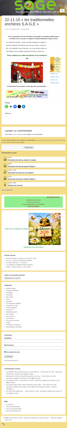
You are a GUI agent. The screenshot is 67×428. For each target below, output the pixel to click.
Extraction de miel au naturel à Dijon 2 (21, 166)
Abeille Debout (11, 288)
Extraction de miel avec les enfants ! (21, 173)
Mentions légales (56, 418)
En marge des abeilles (13, 303)
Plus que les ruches (12, 320)
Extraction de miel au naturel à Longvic (22, 160)
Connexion (9, 404)
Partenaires (10, 318)
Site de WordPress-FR (13, 411)
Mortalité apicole (11, 312)
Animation (9, 295)
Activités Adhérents (12, 290)
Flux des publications (13, 406)
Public (8, 322)
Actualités (9, 293)
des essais (9, 297)
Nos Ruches (10, 316)
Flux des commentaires (14, 409)
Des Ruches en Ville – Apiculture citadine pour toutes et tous (29, 418)
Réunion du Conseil (15, 185)
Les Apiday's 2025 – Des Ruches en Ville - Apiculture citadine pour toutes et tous (33, 380)
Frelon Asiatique (11, 308)
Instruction (9, 310)
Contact (30, 374)
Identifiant (7, 338)
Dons (8, 299)
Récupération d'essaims (14, 327)
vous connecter (18, 134)
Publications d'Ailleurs (13, 325)
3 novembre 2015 (15, 29)
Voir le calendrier (7, 190)
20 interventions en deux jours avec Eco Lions (21, 258)
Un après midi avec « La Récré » (17, 262)
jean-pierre (26, 29)
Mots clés (8, 420)
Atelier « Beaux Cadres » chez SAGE (18, 267)
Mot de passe (9, 345)
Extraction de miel (12, 305)
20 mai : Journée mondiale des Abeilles (19, 260)
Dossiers (9, 301)
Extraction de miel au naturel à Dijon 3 (21, 179)
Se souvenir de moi (12, 352)
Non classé (10, 314)
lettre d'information (33, 202)
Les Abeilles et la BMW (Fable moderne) (19, 265)
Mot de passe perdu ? (11, 360)
